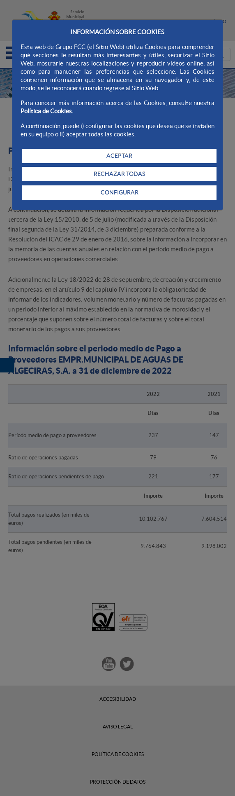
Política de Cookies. (47, 111)
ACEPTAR (119, 155)
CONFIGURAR (119, 192)
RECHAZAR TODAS (119, 174)
